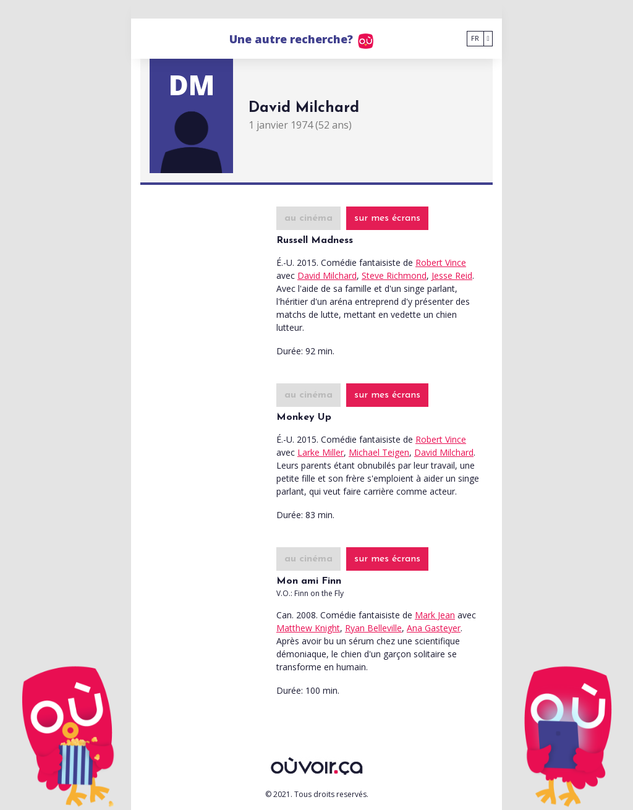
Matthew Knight (308, 628)
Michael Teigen (379, 452)
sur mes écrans (387, 218)
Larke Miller (320, 452)
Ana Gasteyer (434, 628)
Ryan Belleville (373, 628)
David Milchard (327, 275)
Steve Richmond (394, 275)
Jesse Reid (451, 275)
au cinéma (308, 218)
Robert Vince (440, 262)
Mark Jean (435, 615)
